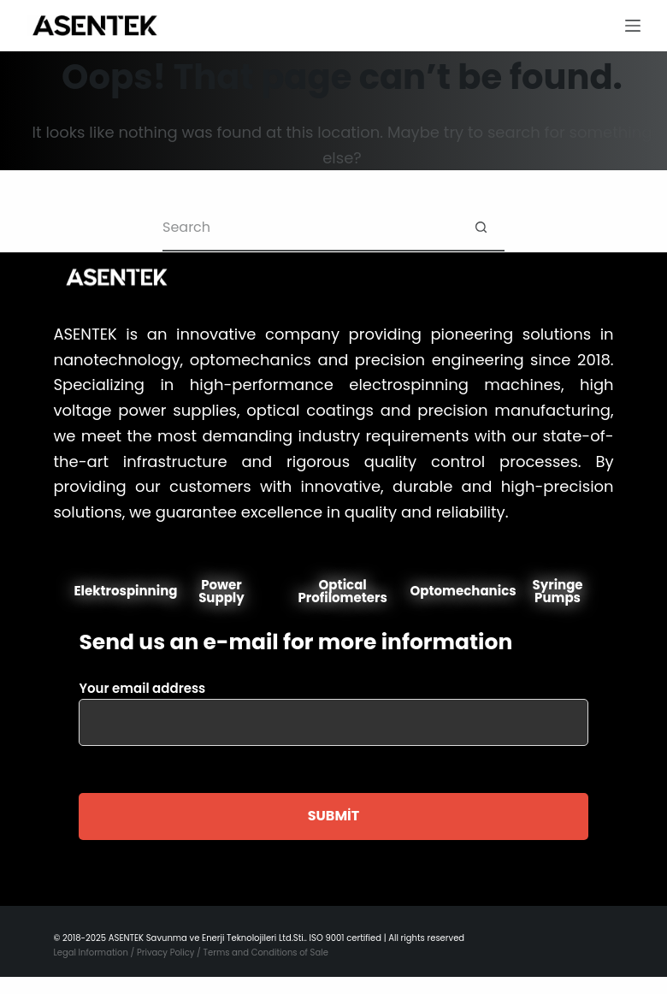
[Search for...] (309, 227)
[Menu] (632, 25)
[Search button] (481, 227)
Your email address (333, 705)
